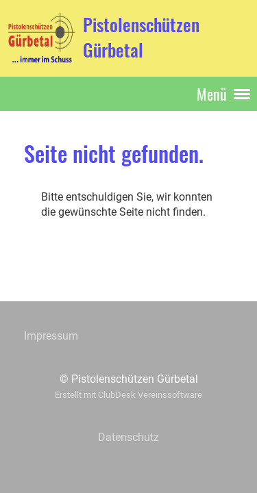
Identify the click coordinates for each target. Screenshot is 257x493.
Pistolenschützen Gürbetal (141, 37)
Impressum (51, 335)
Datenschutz (128, 437)
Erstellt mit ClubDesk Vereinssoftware (128, 395)
